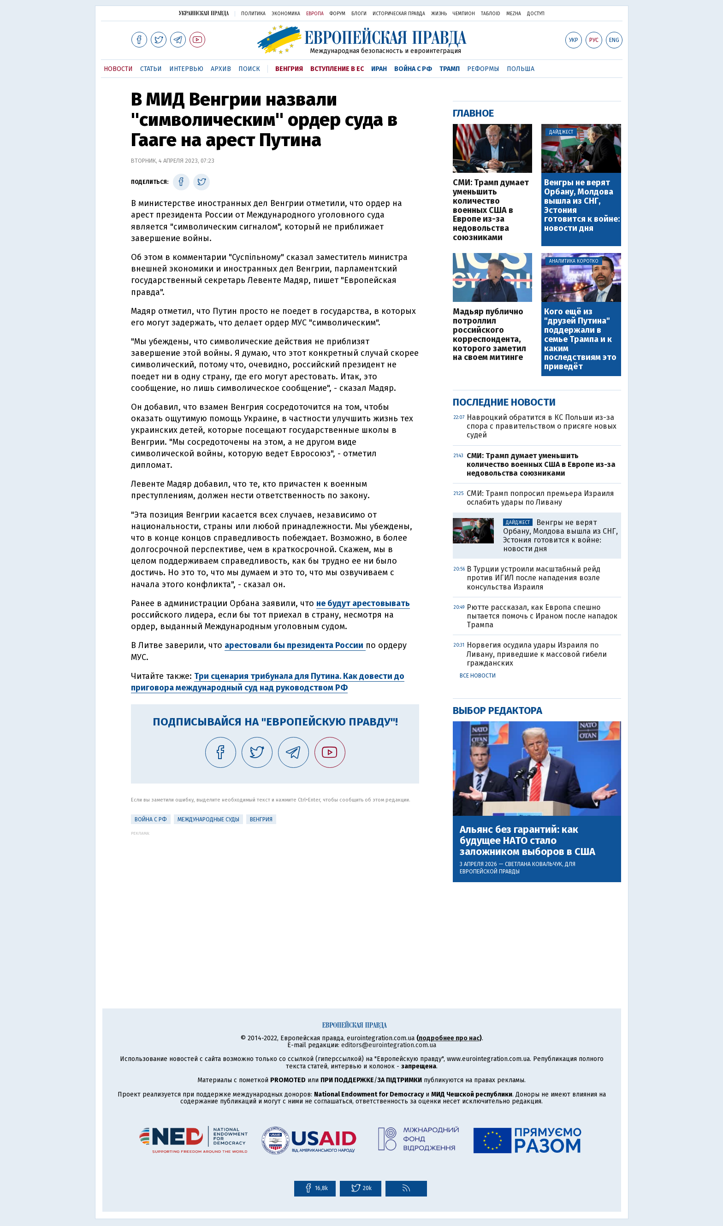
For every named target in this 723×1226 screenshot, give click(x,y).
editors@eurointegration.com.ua (388, 1045)
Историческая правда (399, 14)
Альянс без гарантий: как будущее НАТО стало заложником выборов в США (527, 841)
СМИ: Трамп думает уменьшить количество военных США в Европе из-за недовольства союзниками (491, 210)
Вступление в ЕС (337, 69)
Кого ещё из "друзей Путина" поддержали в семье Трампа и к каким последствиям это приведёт (580, 339)
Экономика (286, 14)
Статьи (151, 69)
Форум (337, 14)
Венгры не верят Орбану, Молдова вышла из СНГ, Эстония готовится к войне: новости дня (582, 205)
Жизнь (439, 14)
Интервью (186, 69)
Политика (253, 14)
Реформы (483, 69)
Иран (379, 69)
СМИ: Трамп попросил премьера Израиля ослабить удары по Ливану (540, 498)
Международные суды (208, 819)
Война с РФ (413, 69)
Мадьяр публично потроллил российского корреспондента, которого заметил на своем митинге (489, 334)
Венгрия (289, 69)
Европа (315, 14)
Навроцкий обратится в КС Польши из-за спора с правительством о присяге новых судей (541, 426)
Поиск (249, 69)
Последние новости (504, 402)
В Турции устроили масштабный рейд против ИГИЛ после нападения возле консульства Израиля (533, 578)
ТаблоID (490, 14)
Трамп (449, 69)
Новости (118, 69)
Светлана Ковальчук (533, 864)
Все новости (478, 675)
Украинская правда (203, 13)
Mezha (513, 14)
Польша (520, 69)
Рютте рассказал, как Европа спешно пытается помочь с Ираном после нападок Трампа (542, 616)
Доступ (536, 14)
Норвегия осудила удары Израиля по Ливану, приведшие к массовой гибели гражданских (537, 654)
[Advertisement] (275, 900)
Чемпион (464, 14)
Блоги (359, 14)
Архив (221, 69)
